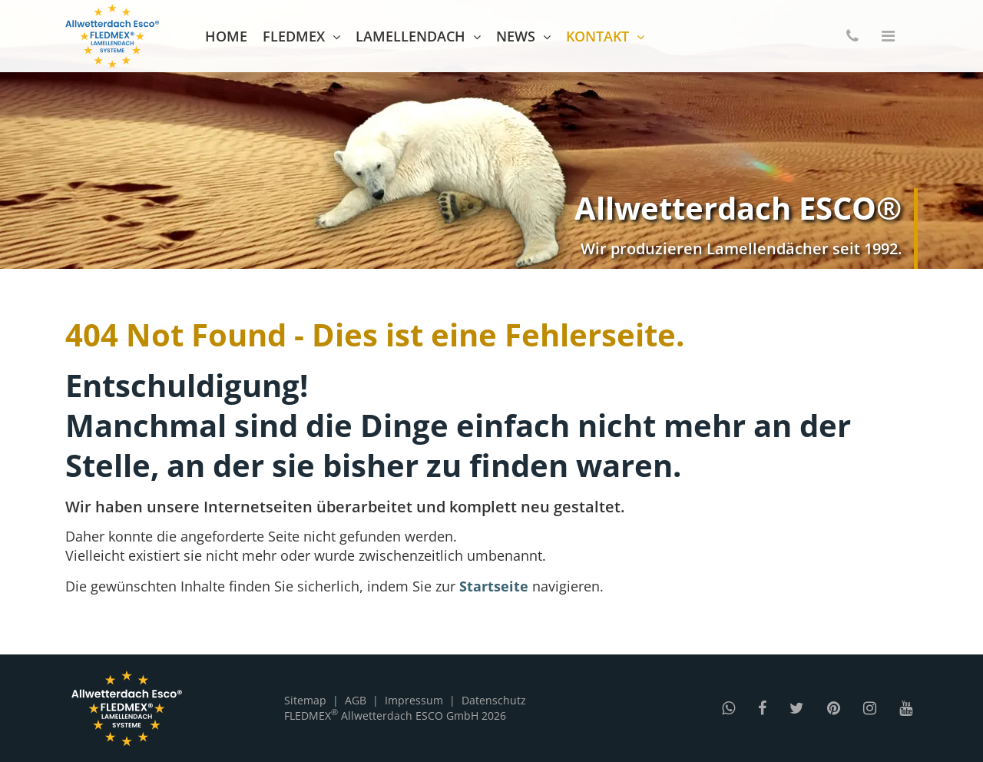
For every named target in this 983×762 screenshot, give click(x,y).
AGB (355, 700)
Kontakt (597, 36)
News (515, 36)
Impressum (414, 700)
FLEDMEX (294, 36)
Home (226, 36)
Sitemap (305, 700)
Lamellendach (410, 36)
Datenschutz (494, 700)
